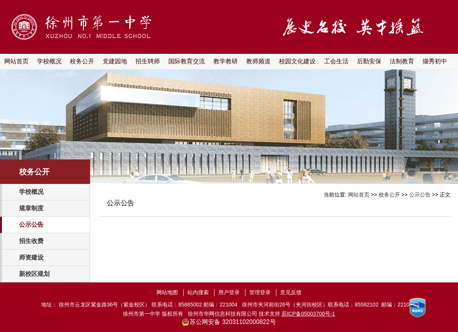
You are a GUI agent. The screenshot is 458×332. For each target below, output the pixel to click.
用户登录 (229, 292)
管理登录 (260, 292)
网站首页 (16, 61)
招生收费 (31, 241)
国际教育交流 (186, 61)
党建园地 (115, 61)
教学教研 (225, 61)
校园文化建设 (297, 61)
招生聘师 (147, 61)
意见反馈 (291, 292)
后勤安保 (369, 61)
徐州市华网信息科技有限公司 (222, 314)
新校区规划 (34, 274)
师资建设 (31, 257)
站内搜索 (198, 292)
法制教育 (402, 61)
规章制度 (31, 208)
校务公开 (82, 61)
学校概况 (49, 61)
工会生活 (336, 61)
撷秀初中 (435, 61)
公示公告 (31, 224)
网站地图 (167, 292)
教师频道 (258, 61)
